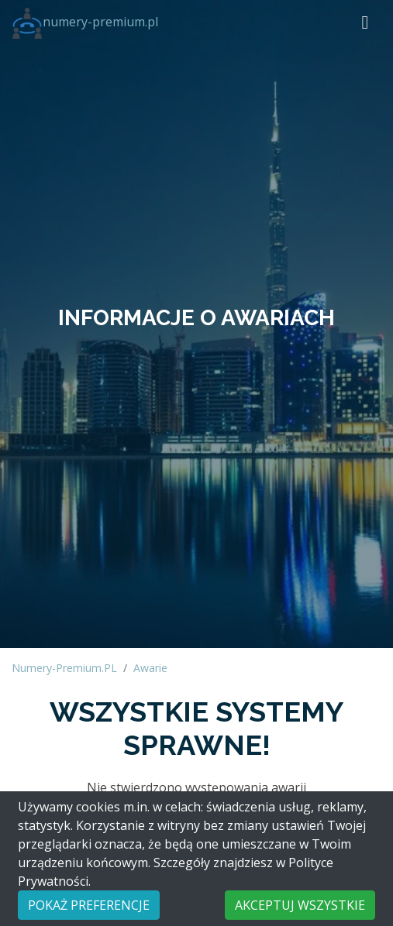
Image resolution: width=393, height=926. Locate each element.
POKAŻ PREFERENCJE (89, 905)
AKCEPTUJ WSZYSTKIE (300, 905)
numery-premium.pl (85, 21)
